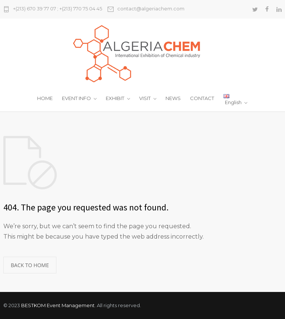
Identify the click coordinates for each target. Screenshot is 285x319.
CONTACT (202, 98)
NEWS (173, 98)
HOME (45, 98)
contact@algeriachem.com (150, 8)
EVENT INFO (76, 98)
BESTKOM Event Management (58, 305)
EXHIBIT (115, 98)
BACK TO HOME (30, 265)
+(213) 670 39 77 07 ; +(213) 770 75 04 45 (57, 8)
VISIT (145, 98)
